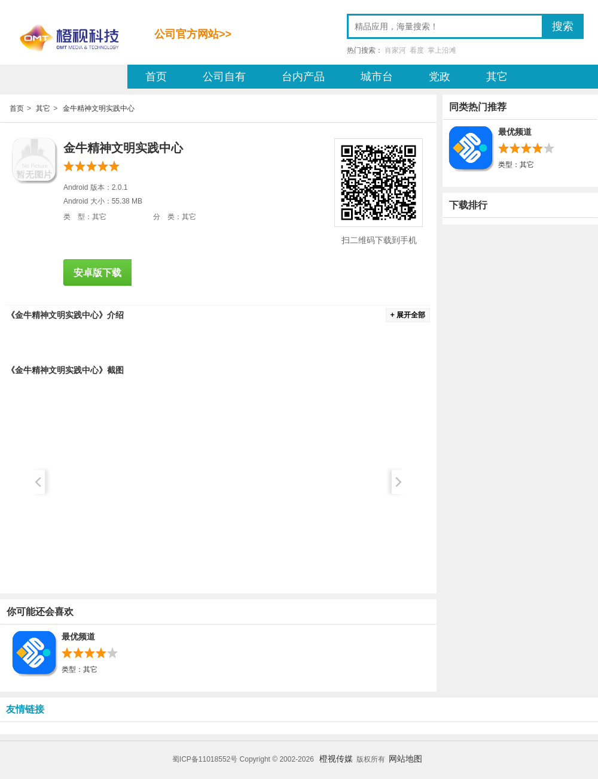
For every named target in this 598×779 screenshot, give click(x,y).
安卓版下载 (97, 273)
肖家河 (395, 50)
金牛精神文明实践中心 (99, 108)
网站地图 (405, 758)
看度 (417, 50)
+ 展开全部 (407, 315)
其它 (497, 77)
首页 (156, 77)
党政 (439, 77)
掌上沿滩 (442, 50)
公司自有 (224, 77)
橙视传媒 (336, 758)
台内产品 (303, 77)
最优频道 (78, 636)
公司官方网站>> (192, 34)
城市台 (377, 77)
